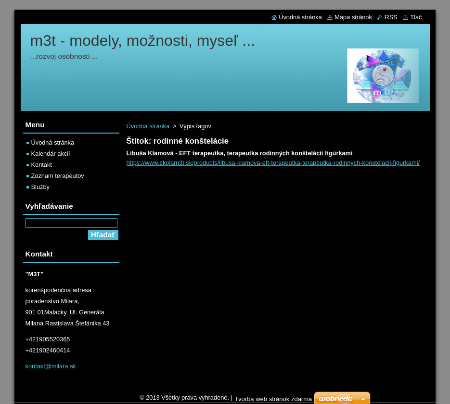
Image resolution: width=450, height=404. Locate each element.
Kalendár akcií (50, 153)
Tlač (416, 17)
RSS (391, 17)
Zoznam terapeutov (57, 175)
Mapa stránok (353, 17)
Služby (40, 186)
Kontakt (41, 164)
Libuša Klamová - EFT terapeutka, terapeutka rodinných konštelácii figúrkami (240, 153)
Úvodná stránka (148, 126)
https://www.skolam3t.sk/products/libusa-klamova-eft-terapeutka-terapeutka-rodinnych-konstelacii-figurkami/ (273, 162)
